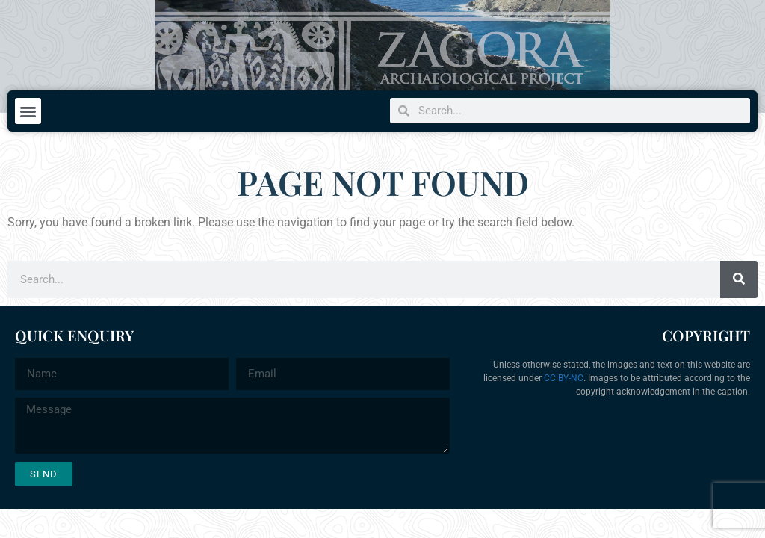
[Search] (739, 279)
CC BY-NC (563, 378)
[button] (28, 111)
